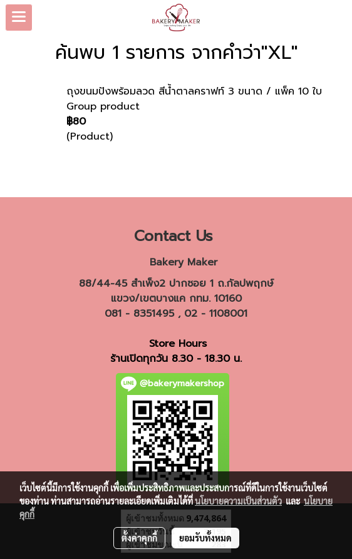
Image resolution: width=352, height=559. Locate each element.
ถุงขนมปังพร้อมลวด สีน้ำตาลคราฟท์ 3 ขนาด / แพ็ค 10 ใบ (194, 91)
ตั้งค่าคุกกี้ (139, 537)
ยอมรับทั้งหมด (205, 537)
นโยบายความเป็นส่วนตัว (238, 500)
